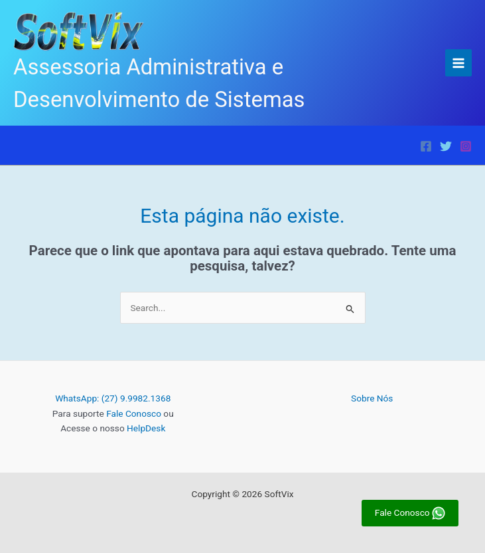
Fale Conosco (133, 413)
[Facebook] (426, 146)
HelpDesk (146, 428)
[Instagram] (466, 146)
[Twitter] (446, 146)
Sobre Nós (372, 398)
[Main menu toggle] (458, 62)
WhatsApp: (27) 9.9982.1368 (113, 398)
